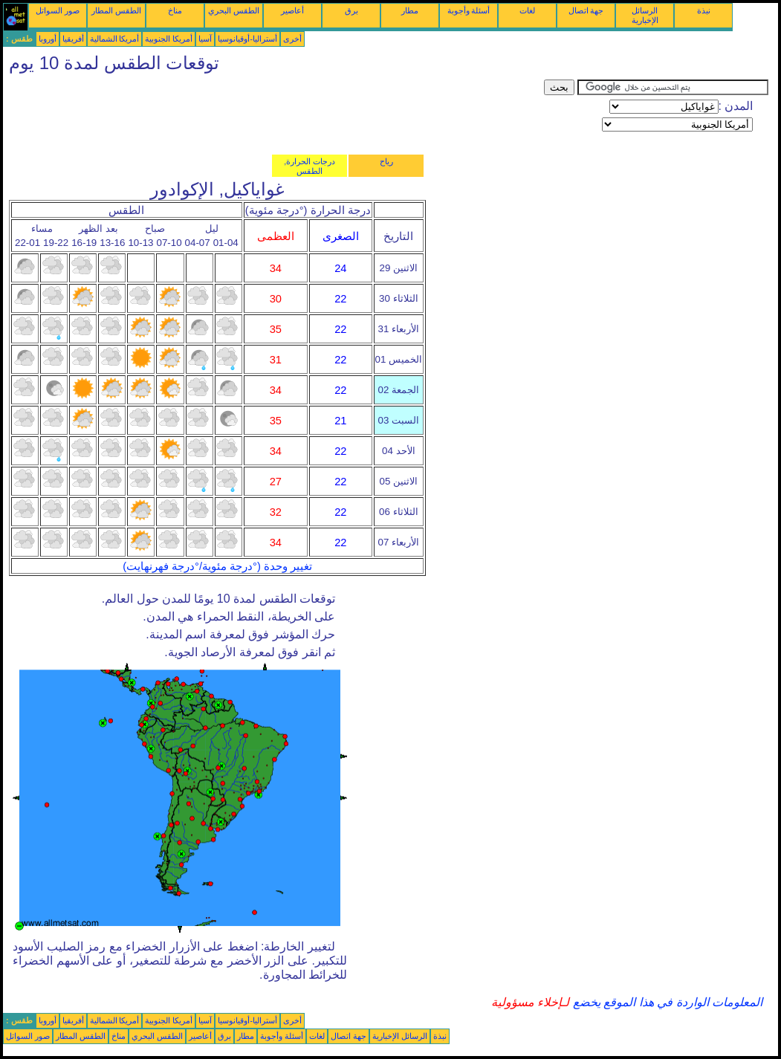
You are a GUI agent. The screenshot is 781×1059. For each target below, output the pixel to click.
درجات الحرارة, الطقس (309, 166)
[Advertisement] (273, 113)
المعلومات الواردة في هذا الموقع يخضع (665, 1002)
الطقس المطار (116, 10)
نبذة (703, 10)
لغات (527, 10)
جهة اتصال (586, 10)
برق (351, 10)
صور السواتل (58, 10)
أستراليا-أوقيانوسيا (247, 38)
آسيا (205, 38)
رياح (386, 161)
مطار (409, 10)
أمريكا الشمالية (115, 38)
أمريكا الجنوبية (168, 38)
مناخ (175, 10)
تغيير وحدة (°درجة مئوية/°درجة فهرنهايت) (217, 566)
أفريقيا (73, 38)
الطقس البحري (233, 10)
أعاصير (292, 10)
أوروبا (47, 38)
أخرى (292, 38)
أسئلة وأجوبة (468, 10)
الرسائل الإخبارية (645, 15)
